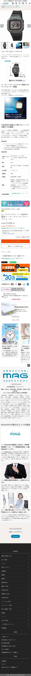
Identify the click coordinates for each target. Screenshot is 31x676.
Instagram (15, 536)
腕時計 (17, 6)
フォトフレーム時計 (7, 605)
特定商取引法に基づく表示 (8, 646)
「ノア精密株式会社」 (7, 452)
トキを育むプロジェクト (8, 624)
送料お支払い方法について (8, 640)
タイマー (4, 563)
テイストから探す (6, 601)
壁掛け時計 (4, 582)
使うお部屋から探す (7, 609)
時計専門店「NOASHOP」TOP (8, 6)
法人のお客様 (5, 649)
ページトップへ (28, 365)
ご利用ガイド (5, 637)
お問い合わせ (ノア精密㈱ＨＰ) (10, 667)
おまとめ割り (5, 620)
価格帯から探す (6, 594)
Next (29, 26)
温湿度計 (4, 571)
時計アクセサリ (6, 567)
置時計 (3, 575)
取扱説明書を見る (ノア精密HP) (10, 652)
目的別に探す (5, 590)
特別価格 (4, 628)
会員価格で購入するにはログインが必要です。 (13, 228)
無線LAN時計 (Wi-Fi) (7, 556)
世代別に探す (5, 597)
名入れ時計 (4, 560)
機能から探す (5, 586)
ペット (3, 616)
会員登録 (4, 661)
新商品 (3, 613)
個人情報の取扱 (6, 643)
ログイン (4, 664)
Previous (2, 26)
